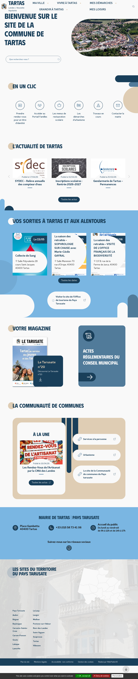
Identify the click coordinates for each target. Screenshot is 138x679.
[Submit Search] (58, 72)
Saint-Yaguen (38, 646)
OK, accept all (83, 676)
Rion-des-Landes (40, 642)
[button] (126, 669)
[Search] (33, 72)
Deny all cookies (101, 676)
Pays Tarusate (19, 624)
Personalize (117, 676)
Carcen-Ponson (19, 649)
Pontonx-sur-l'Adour (42, 637)
